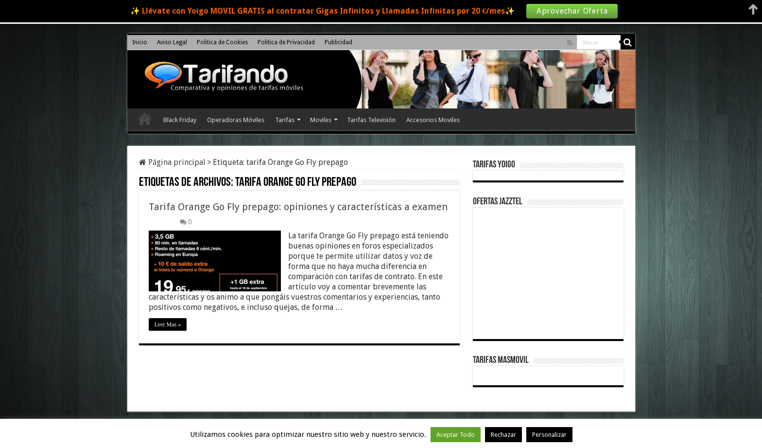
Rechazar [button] (503, 434)
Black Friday (179, 120)
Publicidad (338, 42)
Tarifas (284, 120)
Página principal (172, 162)
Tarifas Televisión (371, 120)
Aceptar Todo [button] (455, 434)
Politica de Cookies (222, 42)
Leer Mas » (168, 324)
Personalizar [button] (549, 434)
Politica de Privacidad (286, 42)
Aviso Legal (172, 42)
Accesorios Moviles (433, 120)
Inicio (139, 42)
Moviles (320, 120)
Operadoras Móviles (235, 120)
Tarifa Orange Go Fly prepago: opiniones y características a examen (298, 207)
